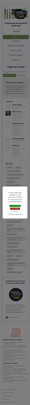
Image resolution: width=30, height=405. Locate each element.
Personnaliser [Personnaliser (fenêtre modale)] (15, 211)
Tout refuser (15, 209)
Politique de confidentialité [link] (15, 214)
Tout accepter (15, 206)
